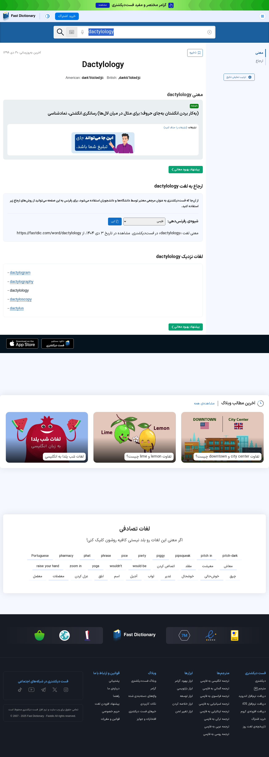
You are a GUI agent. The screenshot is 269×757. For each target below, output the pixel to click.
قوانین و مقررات (110, 717)
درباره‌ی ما (113, 687)
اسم (117, 574)
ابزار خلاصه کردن (182, 702)
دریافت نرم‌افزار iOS (254, 702)
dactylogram (20, 270)
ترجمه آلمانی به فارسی (216, 687)
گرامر (153, 687)
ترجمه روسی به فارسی (216, 732)
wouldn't (116, 564)
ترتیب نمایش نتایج (239, 77)
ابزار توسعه (186, 694)
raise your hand (48, 564)
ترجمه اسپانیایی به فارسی (214, 702)
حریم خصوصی (111, 710)
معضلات (58, 574)
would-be (139, 564)
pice (124, 553)
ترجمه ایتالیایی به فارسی (214, 710)
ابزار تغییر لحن (184, 710)
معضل (37, 574)
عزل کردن (81, 574)
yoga (95, 564)
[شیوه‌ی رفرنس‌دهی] (144, 219)
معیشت (207, 564)
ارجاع (259, 61)
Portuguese (40, 553)
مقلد (188, 564)
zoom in (76, 564)
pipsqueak (182, 553)
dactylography (21, 279)
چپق (233, 574)
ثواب (151, 574)
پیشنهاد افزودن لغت (107, 702)
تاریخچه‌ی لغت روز (254, 725)
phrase (106, 553)
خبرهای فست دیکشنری (142, 710)
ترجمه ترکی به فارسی (216, 717)
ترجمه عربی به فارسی (216, 725)
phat (87, 553)
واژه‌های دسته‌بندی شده (142, 694)
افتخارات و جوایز (146, 717)
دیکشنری (260, 679)
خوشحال (188, 574)
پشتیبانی (114, 679)
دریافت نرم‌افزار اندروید (252, 694)
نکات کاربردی (148, 702)
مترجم (260, 687)
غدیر (168, 574)
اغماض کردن (166, 564)
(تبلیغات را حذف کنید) (175, 128)
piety (142, 553)
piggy (161, 553)
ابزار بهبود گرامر (184, 679)
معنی (259, 53)
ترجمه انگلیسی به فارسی (214, 679)
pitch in (206, 553)
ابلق (101, 574)
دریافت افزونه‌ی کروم (253, 710)
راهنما (116, 694)
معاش (228, 564)
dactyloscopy (21, 297)
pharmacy (66, 553)
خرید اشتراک (258, 717)
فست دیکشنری (30, 707)
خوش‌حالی (211, 574)
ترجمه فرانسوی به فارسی (214, 694)
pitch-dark (230, 553)
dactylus (17, 306)
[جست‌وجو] (60, 32)
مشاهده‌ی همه (204, 401)
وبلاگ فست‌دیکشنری (143, 679)
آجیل (133, 574)
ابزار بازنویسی (185, 687)
